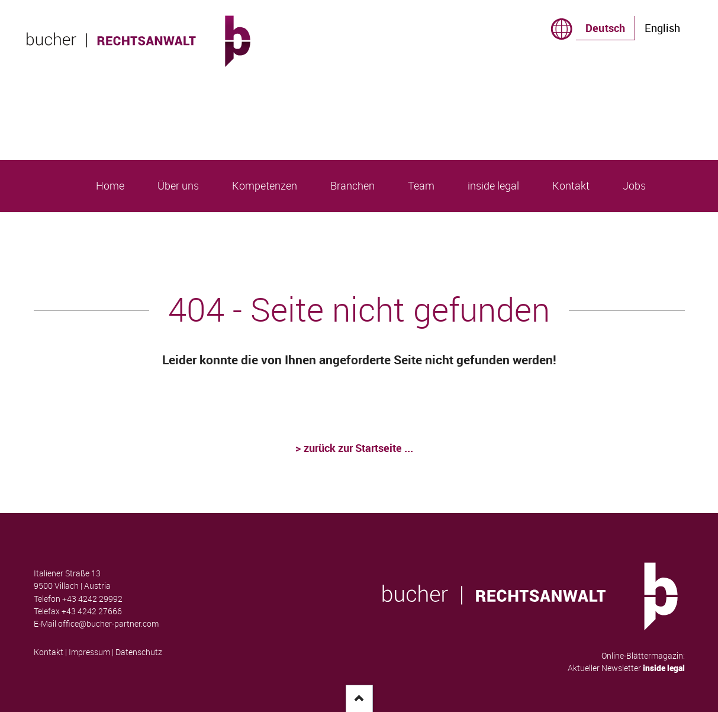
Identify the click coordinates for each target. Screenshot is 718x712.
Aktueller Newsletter (626, 668)
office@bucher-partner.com (108, 623)
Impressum (89, 652)
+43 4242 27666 (92, 611)
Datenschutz (138, 652)
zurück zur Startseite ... (359, 448)
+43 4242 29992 (92, 599)
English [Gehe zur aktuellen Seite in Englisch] (662, 28)
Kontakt (48, 652)
